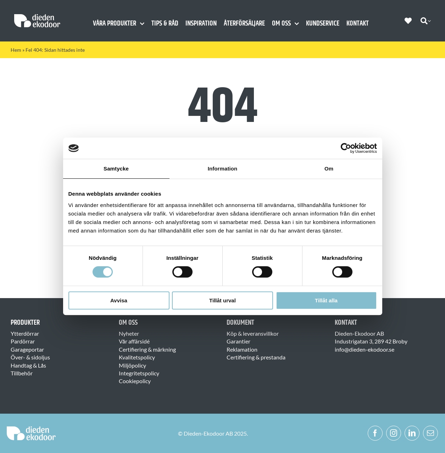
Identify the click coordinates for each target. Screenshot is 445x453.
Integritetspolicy (139, 373)
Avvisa (118, 300)
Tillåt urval (222, 300)
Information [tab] (223, 169)
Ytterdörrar (25, 333)
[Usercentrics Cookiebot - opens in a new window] (346, 148)
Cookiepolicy (135, 381)
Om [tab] (328, 169)
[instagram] (393, 433)
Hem (16, 50)
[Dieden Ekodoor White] (37, 16)
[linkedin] (412, 433)
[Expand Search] (429, 21)
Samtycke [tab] (116, 169)
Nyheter (129, 333)
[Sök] (424, 21)
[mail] (430, 433)
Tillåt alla (326, 300)
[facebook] (375, 433)
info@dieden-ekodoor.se (364, 349)
